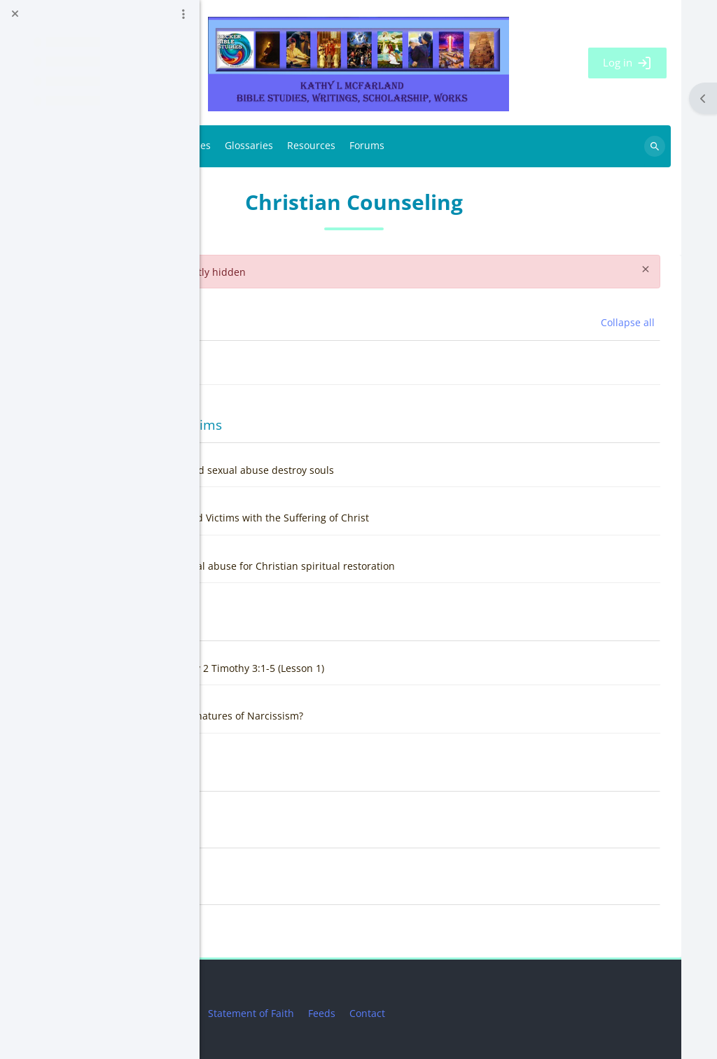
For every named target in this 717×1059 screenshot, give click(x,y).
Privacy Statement (256, 1013)
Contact (534, 1013)
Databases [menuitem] (353, 146)
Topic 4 (279, 830)
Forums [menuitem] (534, 146)
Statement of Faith (418, 1013)
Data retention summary (271, 978)
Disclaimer (336, 1013)
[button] (237, 322)
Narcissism (291, 623)
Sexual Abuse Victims (323, 424)
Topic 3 (279, 773)
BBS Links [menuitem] (283, 146)
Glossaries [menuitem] (416, 146)
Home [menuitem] (236, 147)
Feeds (489, 1013)
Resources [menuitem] (478, 146)
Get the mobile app (259, 995)
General (282, 322)
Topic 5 (279, 886)
